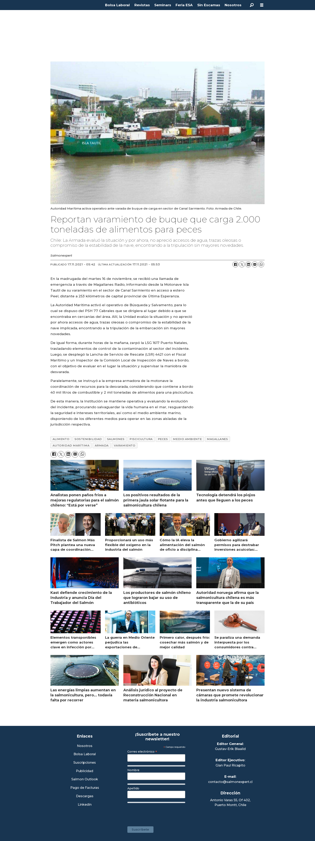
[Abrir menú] (262, 5)
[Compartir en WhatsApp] (261, 264)
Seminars (162, 5)
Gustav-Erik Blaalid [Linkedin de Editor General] (230, 749)
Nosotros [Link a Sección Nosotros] (84, 746)
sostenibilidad (88, 439)
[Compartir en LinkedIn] (248, 264)
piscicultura (141, 439)
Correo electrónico (142, 752)
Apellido (133, 788)
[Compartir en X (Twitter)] (242, 264)
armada (102, 445)
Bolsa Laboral (117, 5)
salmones (115, 439)
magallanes (217, 439)
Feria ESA (184, 5)
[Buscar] (252, 5)
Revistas (142, 5)
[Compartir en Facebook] (235, 264)
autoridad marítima (71, 445)
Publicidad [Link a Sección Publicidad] (84, 771)
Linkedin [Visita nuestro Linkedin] (85, 804)
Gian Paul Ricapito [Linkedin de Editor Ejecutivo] (230, 765)
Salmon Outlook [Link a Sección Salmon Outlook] (84, 779)
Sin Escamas (208, 5)
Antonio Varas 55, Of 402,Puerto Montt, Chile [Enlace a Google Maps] (230, 802)
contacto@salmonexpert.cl (230, 782)
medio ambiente (187, 439)
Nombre (133, 770)
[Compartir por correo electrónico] (255, 264)
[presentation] (157, 813)
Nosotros (233, 5)
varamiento (124, 445)
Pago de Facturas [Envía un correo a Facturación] (84, 788)
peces (163, 439)
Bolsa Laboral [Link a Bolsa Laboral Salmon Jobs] (85, 754)
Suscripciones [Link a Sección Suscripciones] (84, 762)
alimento (61, 439)
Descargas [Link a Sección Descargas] (84, 796)
